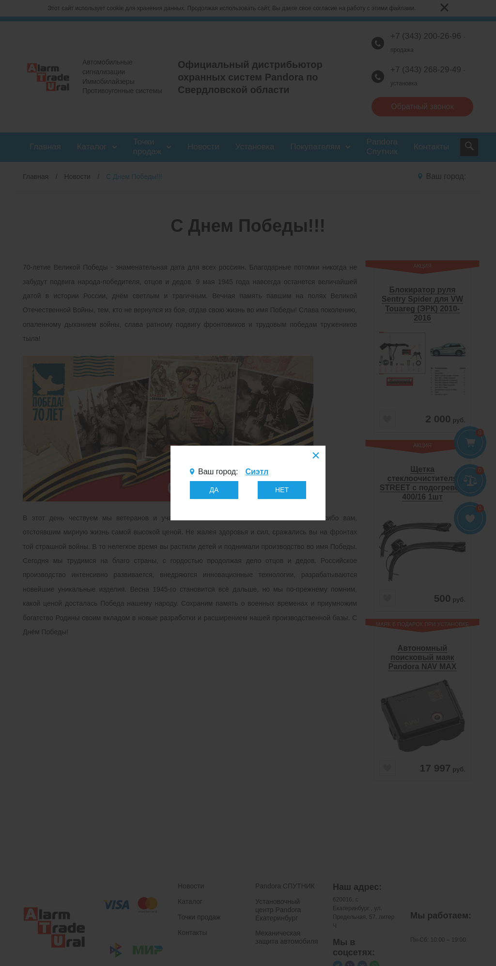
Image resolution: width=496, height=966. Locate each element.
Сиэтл (256, 471)
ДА (214, 490)
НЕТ (282, 490)
